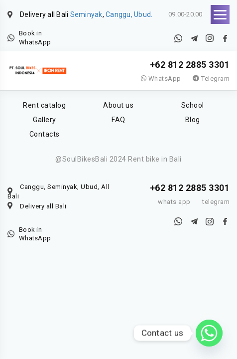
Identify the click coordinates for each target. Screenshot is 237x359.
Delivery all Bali (43, 206)
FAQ (118, 120)
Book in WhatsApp (35, 37)
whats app (174, 201)
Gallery (44, 120)
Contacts (44, 134)
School (192, 105)
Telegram (211, 78)
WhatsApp (161, 78)
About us (118, 105)
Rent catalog (44, 105)
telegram (216, 201)
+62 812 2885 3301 (190, 64)
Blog (192, 120)
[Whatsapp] (209, 333)
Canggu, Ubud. (129, 14)
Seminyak (86, 14)
